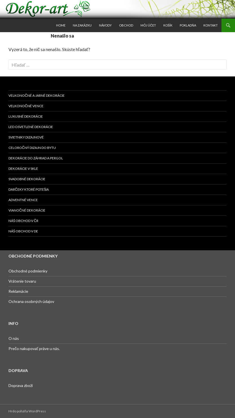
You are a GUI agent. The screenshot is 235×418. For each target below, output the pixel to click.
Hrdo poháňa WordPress (27, 411)
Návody (105, 25)
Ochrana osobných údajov (31, 301)
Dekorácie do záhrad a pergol (35, 158)
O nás (13, 338)
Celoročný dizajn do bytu (32, 148)
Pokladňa (188, 25)
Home (60, 25)
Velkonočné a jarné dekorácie (36, 95)
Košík (167, 25)
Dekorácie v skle (23, 168)
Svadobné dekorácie (26, 179)
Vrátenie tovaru (22, 281)
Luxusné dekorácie (25, 116)
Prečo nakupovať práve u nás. (34, 348)
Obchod (126, 25)
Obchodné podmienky (27, 271)
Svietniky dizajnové (26, 137)
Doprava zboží (20, 385)
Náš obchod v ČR (23, 221)
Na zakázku (82, 25)
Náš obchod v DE (23, 231)
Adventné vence (23, 200)
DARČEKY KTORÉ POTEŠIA (28, 189)
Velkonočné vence (25, 106)
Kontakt (210, 25)
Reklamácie (18, 291)
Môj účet (148, 25)
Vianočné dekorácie (26, 210)
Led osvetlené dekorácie (30, 127)
